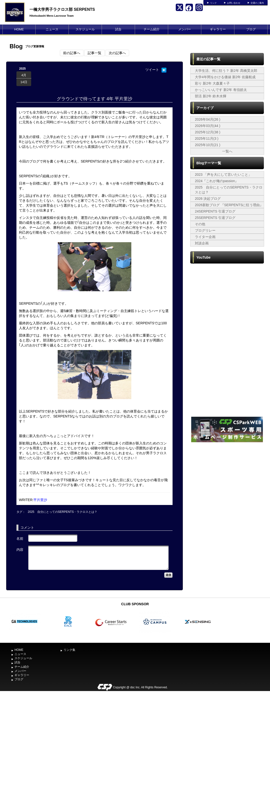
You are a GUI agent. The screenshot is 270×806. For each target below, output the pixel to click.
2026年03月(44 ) (207, 126)
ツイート (152, 70)
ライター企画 (205, 237)
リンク (213, 3)
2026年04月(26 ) (207, 119)
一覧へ (227, 151)
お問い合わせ (233, 3)
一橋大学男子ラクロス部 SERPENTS (62, 9)
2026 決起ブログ (208, 199)
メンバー (184, 29)
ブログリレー (205, 230)
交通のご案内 (257, 3)
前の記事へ (71, 53)
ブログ (251, 29)
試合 (118, 29)
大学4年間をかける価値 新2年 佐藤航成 (225, 77)
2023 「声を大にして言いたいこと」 (223, 174)
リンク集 (69, 650)
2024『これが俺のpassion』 (216, 181)
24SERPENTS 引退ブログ (215, 211)
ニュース (52, 29)
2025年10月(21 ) (207, 145)
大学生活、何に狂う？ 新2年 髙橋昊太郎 (226, 71)
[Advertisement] (57, 498)
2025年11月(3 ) (206, 138)
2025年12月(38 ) (207, 132)
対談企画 (202, 243)
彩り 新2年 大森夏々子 (212, 83)
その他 (200, 224)
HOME (19, 29)
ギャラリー (218, 29)
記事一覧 (94, 53)
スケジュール (85, 29)
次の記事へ (117, 53)
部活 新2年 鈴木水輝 (210, 96)
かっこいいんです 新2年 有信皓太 (221, 90)
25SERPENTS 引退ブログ (215, 218)
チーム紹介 (152, 29)
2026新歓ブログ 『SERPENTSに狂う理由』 (229, 205)
